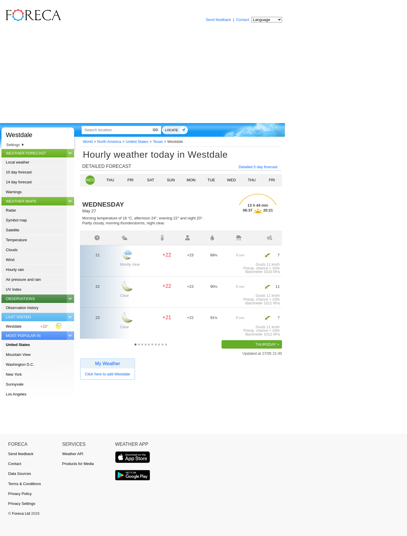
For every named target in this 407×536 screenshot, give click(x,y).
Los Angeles (16, 394)
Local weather (17, 162)
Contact (242, 19)
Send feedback (218, 19)
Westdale (19, 135)
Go (208, 130)
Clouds (11, 250)
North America (109, 141)
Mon (191, 180)
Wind (10, 260)
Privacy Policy (20, 493)
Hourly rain (15, 269)
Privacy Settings (21, 503)
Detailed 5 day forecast (258, 167)
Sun (171, 180)
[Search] (147, 130)
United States (18, 344)
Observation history (22, 308)
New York (14, 374)
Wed (90, 180)
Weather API (72, 454)
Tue (211, 180)
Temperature (16, 240)
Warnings (14, 192)
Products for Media (78, 464)
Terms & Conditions (24, 484)
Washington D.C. (20, 364)
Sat (150, 180)
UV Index (13, 289)
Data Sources (19, 473)
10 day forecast (19, 172)
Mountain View (18, 354)
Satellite (12, 230)
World (88, 141)
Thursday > (267, 344)
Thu (110, 180)
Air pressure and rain (23, 279)
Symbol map (16, 220)
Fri (130, 180)
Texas (158, 141)
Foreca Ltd (21, 513)
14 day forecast (19, 182)
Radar (11, 210)
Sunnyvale (15, 384)
